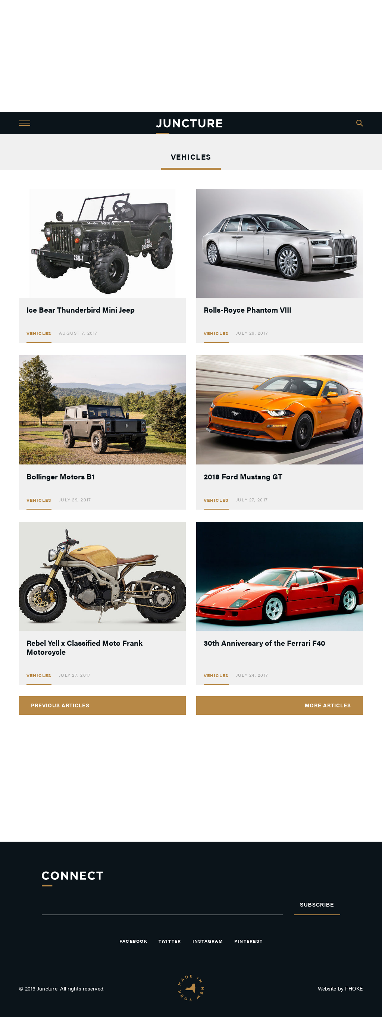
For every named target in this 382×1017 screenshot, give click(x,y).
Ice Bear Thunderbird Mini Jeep (80, 309)
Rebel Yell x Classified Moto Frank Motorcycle (84, 647)
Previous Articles (60, 705)
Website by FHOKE (340, 988)
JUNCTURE (189, 123)
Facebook (133, 941)
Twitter (170, 941)
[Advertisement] (191, 56)
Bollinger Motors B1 (60, 476)
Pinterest (248, 941)
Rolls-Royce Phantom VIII (247, 309)
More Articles (328, 705)
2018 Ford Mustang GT (243, 476)
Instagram (207, 941)
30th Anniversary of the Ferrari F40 (264, 642)
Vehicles (38, 333)
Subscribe (317, 905)
